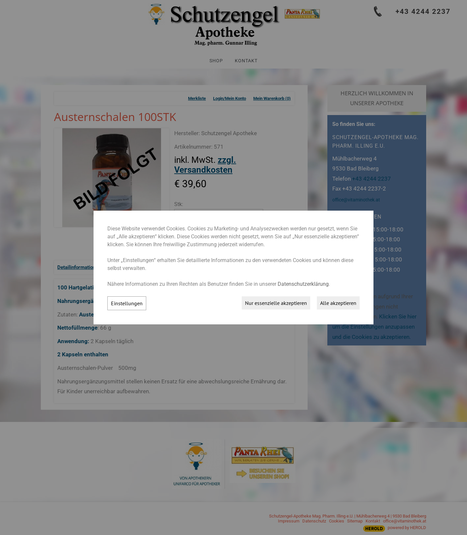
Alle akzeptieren (338, 303)
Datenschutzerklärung (303, 284)
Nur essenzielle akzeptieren (276, 303)
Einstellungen (127, 303)
